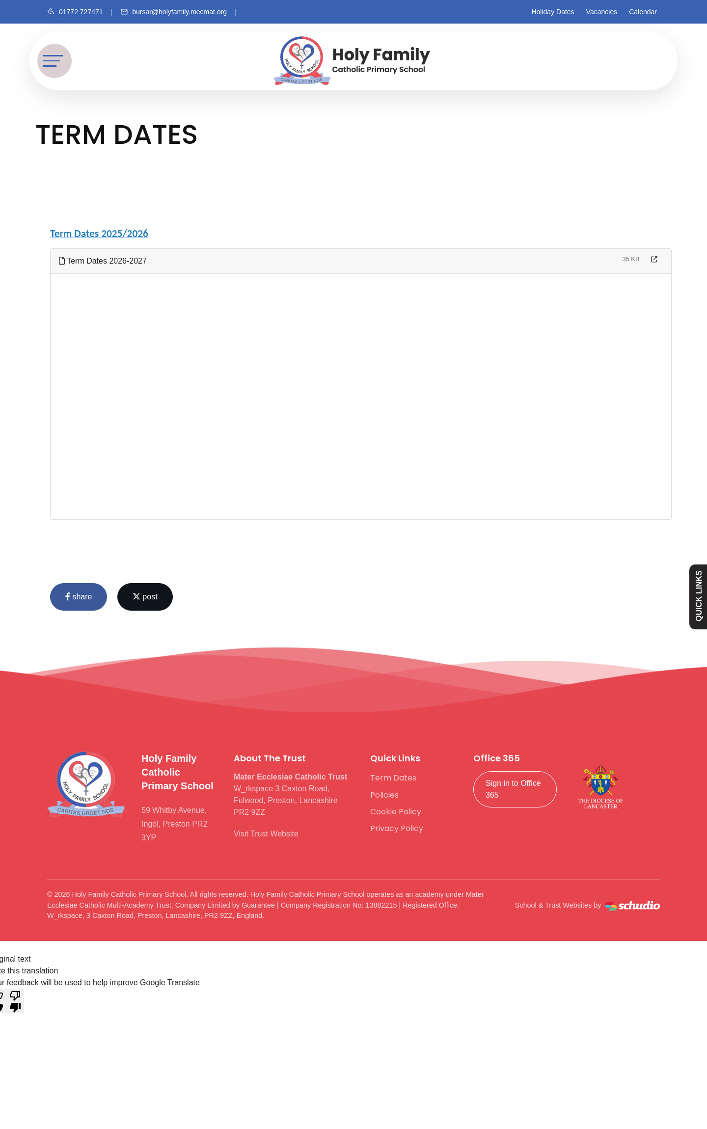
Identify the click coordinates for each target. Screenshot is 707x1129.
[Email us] (173, 12)
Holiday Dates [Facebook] (552, 12)
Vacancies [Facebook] (602, 12)
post (145, 596)
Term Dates (393, 777)
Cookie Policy (395, 811)
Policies (384, 795)
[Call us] (75, 12)
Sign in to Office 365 (513, 789)
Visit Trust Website (266, 834)
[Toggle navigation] (54, 61)
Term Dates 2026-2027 (103, 261)
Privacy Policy (396, 828)
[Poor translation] (15, 1001)
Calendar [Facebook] (643, 12)
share (78, 596)
